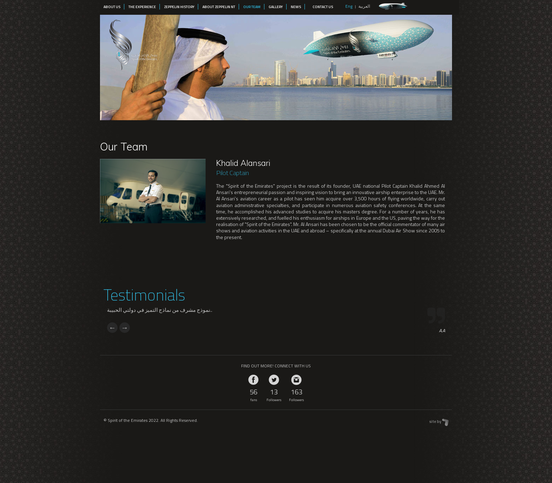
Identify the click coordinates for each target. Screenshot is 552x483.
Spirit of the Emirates (132, 43)
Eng (348, 6)
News (296, 6)
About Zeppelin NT (218, 6)
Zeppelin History (179, 6)
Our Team (252, 6)
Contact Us (323, 6)
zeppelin (393, 6)
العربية (364, 6)
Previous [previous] (112, 327)
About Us (112, 6)
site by (435, 421)
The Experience (142, 6)
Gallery (276, 6)
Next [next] (124, 327)
